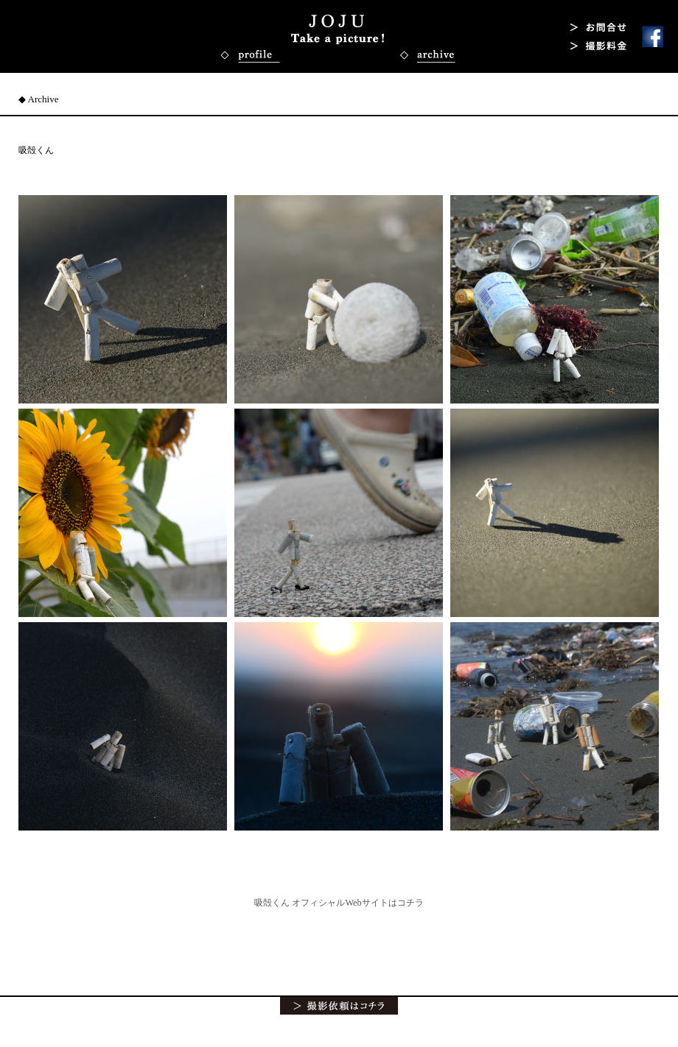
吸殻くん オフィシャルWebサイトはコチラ (338, 903)
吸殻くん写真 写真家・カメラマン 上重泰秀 (337, 29)
